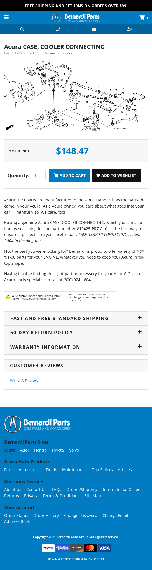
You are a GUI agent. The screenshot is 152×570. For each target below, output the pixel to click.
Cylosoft (96, 559)
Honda (40, 450)
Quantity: (18, 175)
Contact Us (36, 489)
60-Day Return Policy (76, 333)
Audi (24, 450)
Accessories (30, 469)
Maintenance (74, 469)
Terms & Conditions (61, 495)
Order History (46, 515)
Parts (9, 469)
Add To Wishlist (116, 175)
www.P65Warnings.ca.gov (39, 298)
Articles (125, 469)
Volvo (74, 450)
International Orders (122, 489)
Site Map (93, 495)
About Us (12, 489)
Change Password (80, 515)
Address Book (17, 521)
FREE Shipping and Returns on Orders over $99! (76, 5)
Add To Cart (69, 175)
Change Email (115, 515)
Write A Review (24, 380)
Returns (11, 495)
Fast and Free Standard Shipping (76, 318)
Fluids (51, 469)
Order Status (16, 515)
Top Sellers (102, 469)
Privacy (30, 495)
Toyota (58, 450)
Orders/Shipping (82, 489)
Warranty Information (76, 347)
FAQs (56, 489)
